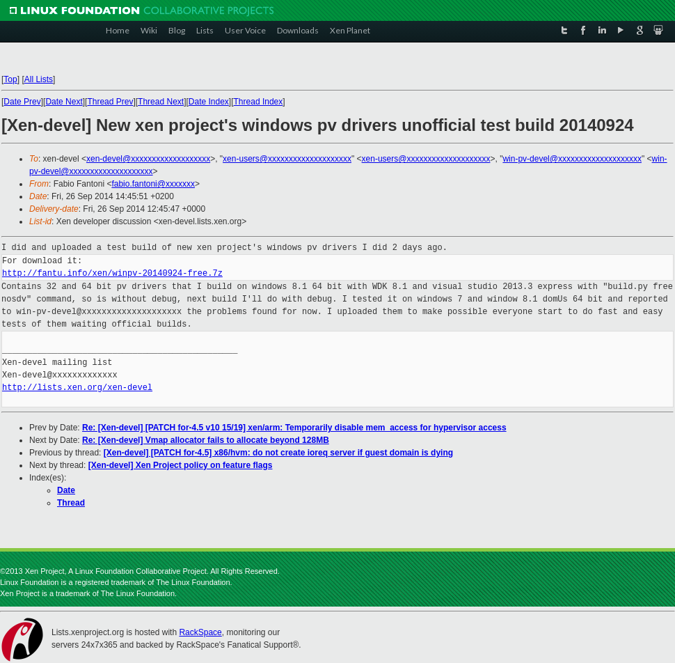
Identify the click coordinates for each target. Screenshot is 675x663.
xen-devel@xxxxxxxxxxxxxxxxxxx (148, 159)
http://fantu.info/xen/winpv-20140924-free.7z (112, 273)
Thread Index (258, 102)
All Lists (38, 79)
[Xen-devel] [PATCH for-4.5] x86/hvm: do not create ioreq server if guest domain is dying (278, 453)
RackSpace (200, 632)
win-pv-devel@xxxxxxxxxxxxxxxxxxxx (572, 159)
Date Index (209, 102)
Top (10, 79)
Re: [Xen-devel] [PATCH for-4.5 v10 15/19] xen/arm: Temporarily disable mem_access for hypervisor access (294, 427)
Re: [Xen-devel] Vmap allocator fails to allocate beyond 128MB (205, 440)
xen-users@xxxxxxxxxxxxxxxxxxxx (287, 159)
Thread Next (161, 102)
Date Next (63, 102)
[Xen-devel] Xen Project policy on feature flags (180, 465)
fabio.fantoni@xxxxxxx (153, 184)
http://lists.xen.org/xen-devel (77, 387)
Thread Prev (110, 102)
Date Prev (21, 102)
